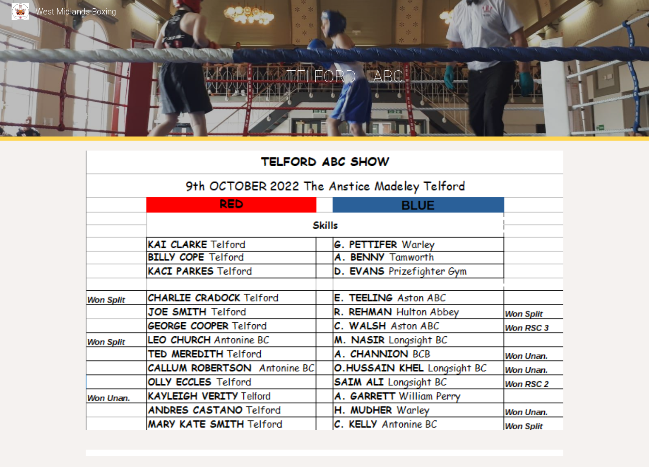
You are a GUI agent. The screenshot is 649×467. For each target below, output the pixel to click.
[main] (344, 71)
